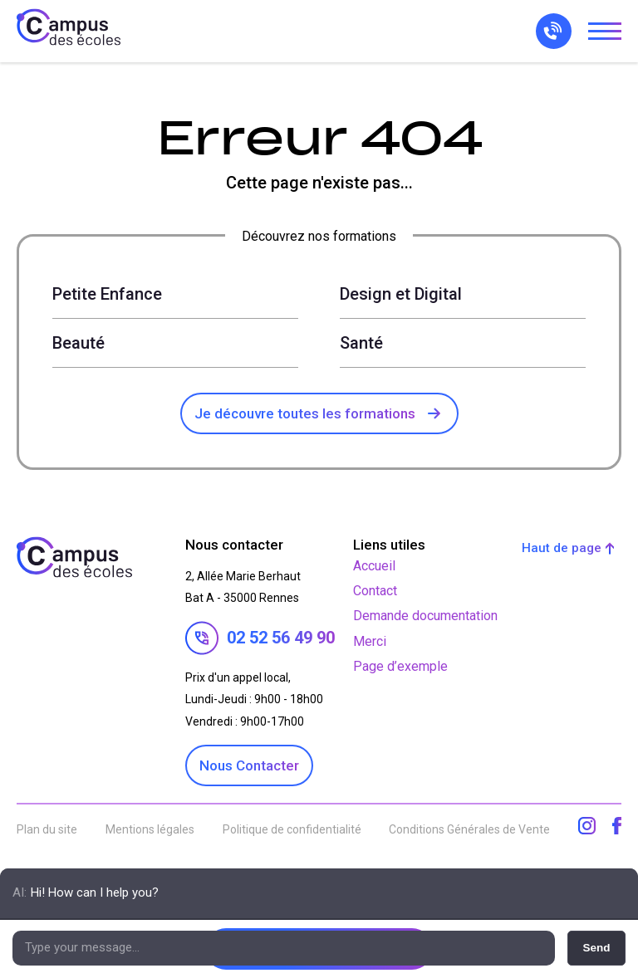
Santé (361, 343)
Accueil (374, 566)
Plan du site (47, 829)
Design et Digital (401, 294)
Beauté (78, 343)
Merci (369, 641)
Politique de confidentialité (292, 829)
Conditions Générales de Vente (469, 829)
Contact (375, 591)
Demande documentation (425, 615)
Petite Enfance (107, 294)
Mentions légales (150, 829)
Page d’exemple (400, 666)
